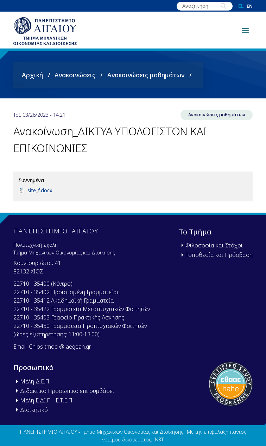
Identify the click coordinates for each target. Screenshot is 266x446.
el (241, 6)
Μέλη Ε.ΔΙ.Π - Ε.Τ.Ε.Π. (47, 400)
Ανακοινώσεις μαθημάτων (145, 75)
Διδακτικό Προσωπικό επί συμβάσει (67, 391)
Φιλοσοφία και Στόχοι (214, 245)
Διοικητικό (34, 410)
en (250, 6)
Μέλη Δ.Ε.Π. (35, 381)
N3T (159, 439)
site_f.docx (39, 190)
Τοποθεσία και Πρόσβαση (219, 255)
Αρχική (32, 75)
